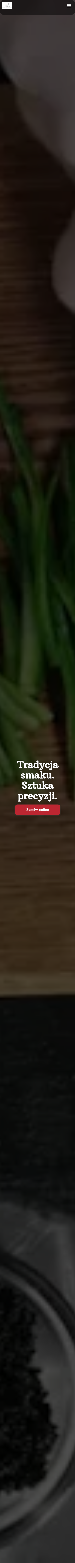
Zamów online (37, 810)
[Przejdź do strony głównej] (7, 5)
